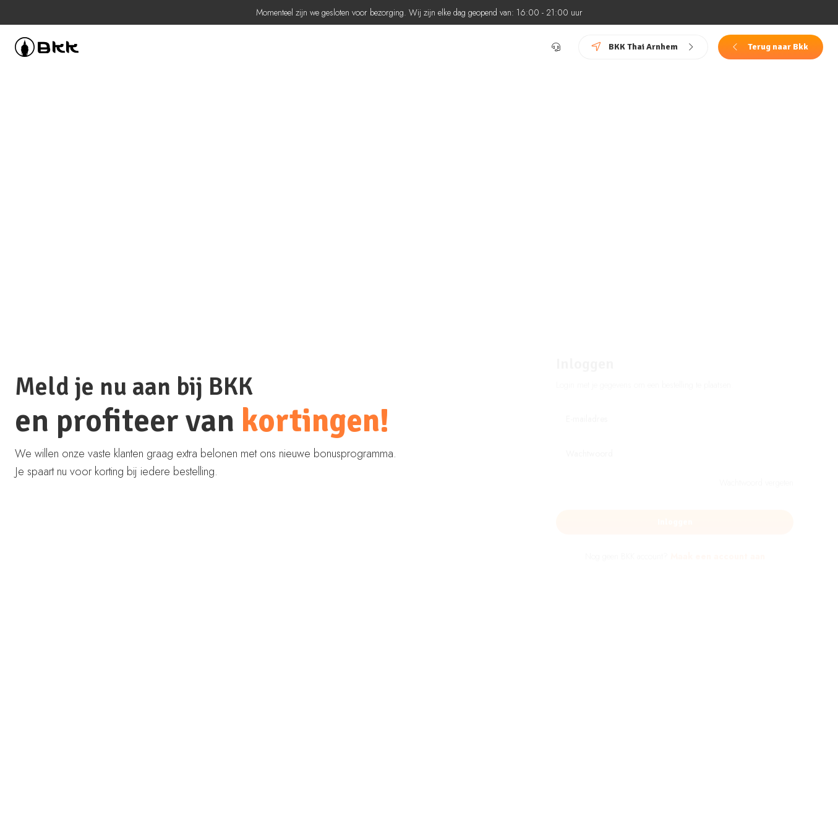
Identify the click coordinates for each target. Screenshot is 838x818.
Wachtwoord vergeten (756, 457)
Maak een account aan (717, 531)
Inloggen (675, 496)
